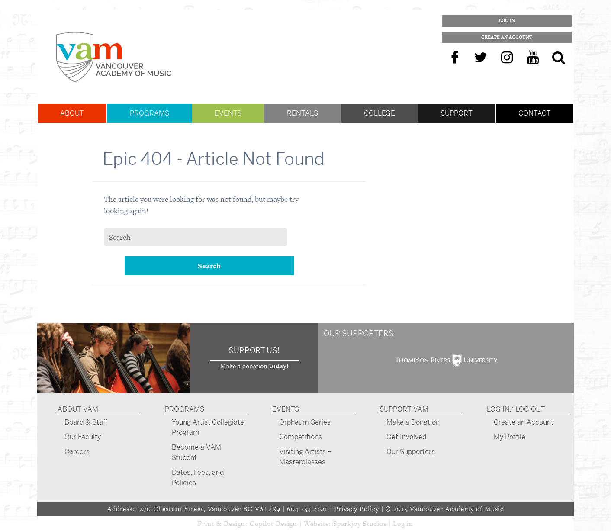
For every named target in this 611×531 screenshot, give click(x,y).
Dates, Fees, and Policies (198, 477)
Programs (149, 113)
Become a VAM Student (196, 452)
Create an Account (506, 37)
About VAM (78, 409)
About (72, 113)
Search (209, 266)
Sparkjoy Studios (359, 523)
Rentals (302, 113)
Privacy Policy (356, 508)
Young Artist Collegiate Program (208, 427)
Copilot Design (273, 523)
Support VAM (403, 409)
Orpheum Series (305, 422)
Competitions (300, 436)
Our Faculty (82, 436)
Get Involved (406, 436)
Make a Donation (413, 422)
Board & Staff (85, 422)
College (379, 113)
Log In (507, 20)
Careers (77, 451)
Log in (403, 523)
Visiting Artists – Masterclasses (305, 457)
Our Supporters (410, 451)
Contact (534, 113)
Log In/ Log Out (516, 409)
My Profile (509, 436)
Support (457, 113)
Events (228, 113)
